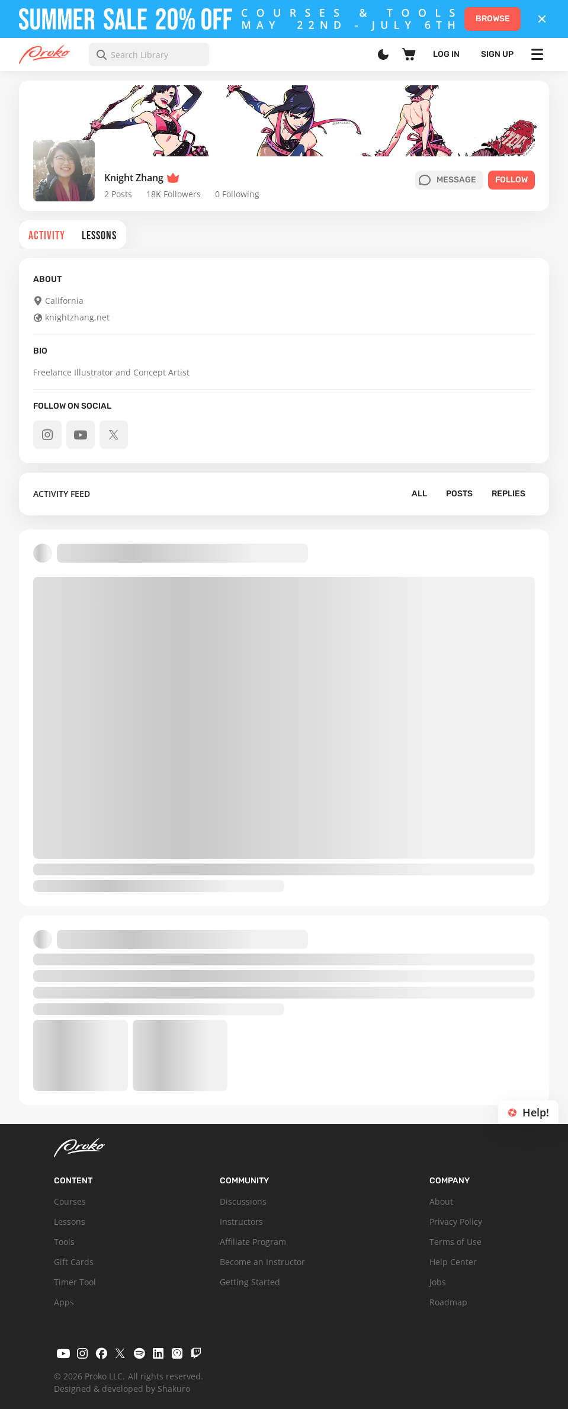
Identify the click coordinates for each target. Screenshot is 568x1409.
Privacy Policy (455, 1221)
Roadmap (448, 1302)
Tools (64, 1241)
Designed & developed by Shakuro (122, 1388)
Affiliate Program (253, 1241)
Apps (64, 1302)
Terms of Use (455, 1241)
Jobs (437, 1282)
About (441, 1201)
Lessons (69, 1221)
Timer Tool (75, 1282)
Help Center (453, 1261)
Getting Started (250, 1282)
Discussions (243, 1201)
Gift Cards (74, 1261)
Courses (70, 1201)
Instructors (241, 1221)
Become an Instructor (262, 1261)
